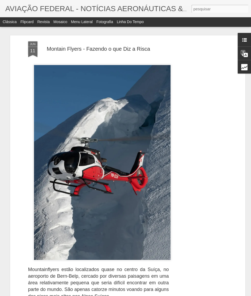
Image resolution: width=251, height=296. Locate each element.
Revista (43, 22)
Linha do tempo (130, 22)
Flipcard (27, 22)
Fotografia (104, 22)
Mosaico (60, 22)
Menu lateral (82, 22)
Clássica (10, 22)
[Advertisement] (198, 97)
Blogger (151, 293)
